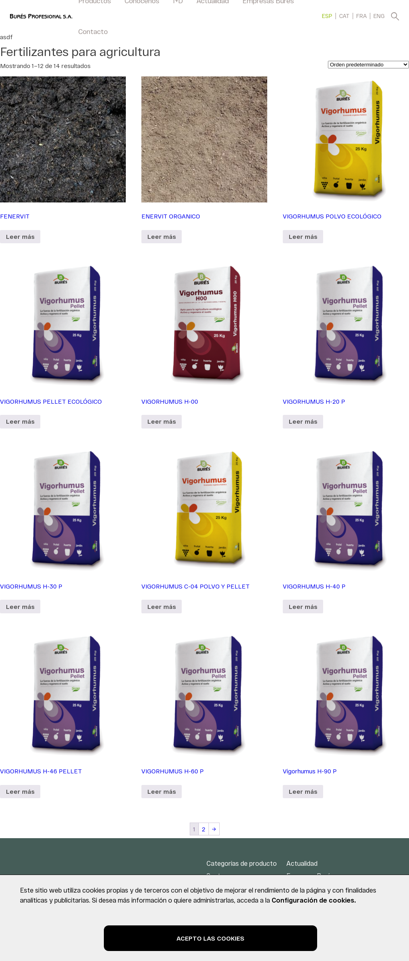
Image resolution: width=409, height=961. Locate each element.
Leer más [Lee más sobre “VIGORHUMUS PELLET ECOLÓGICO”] (20, 421)
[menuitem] (327, 16)
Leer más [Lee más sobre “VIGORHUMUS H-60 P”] (161, 791)
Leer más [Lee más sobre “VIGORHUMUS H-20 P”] (303, 421)
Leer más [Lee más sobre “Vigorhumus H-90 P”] (303, 791)
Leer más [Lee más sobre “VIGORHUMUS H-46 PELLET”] (20, 791)
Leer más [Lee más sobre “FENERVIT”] (20, 236)
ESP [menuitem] (327, 16)
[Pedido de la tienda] (368, 64)
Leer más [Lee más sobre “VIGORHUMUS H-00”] (161, 421)
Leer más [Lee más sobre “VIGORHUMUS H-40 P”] (303, 606)
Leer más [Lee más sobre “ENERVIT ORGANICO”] (161, 236)
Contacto (93, 31)
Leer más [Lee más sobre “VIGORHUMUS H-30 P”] (20, 606)
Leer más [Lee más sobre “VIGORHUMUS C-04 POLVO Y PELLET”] (161, 606)
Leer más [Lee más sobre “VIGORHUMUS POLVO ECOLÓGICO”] (303, 236)
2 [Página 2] (203, 829)
